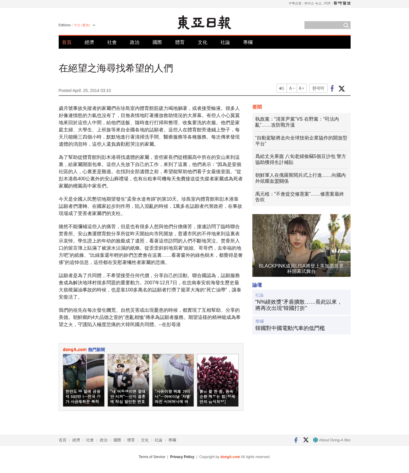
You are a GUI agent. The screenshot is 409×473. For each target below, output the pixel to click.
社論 (225, 42)
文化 (202, 42)
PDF (327, 3)
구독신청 (294, 3)
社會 (112, 42)
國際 (157, 42)
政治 (134, 42)
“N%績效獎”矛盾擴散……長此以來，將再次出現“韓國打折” (299, 305)
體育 (180, 42)
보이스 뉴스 (313, 3)
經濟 (89, 42)
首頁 (66, 42)
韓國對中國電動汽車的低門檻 (290, 328)
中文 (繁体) (82, 25)
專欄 (248, 42)
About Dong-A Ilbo (331, 440)
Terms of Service (152, 457)
